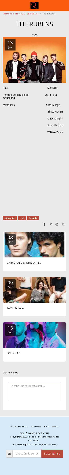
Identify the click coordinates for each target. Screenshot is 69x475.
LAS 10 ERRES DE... (30, 13)
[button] (4, 5)
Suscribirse (52, 453)
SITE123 (33, 444)
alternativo (10, 218)
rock (22, 218)
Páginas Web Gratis (48, 444)
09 (10, 284)
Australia (33, 218)
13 (10, 329)
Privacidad (33, 440)
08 (10, 239)
